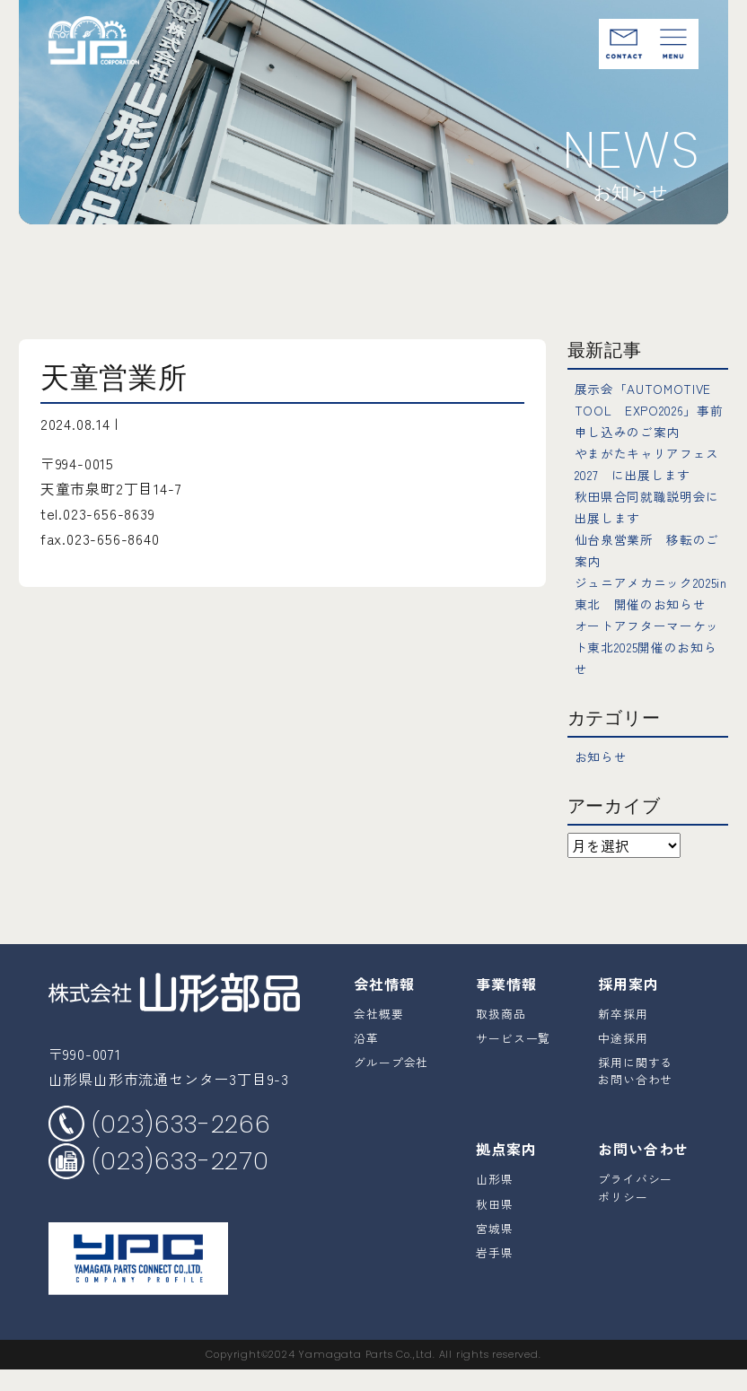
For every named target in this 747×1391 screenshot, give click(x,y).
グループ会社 (391, 1083)
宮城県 (494, 1249)
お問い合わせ (643, 1170)
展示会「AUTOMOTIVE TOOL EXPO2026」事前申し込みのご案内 (659, 409)
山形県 (494, 1200)
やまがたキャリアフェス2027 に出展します (650, 463)
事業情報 (506, 1005)
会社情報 (384, 1005)
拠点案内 (506, 1170)
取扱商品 (500, 1035)
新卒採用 (622, 1035)
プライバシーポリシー (635, 1209)
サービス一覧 (513, 1059)
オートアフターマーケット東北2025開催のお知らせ (651, 667)
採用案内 (628, 1005)
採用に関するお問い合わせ (635, 1092)
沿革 (366, 1059)
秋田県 (494, 1225)
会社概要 (378, 1035)
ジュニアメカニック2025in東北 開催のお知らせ (649, 603)
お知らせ (605, 777)
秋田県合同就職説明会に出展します (650, 506)
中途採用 (622, 1059)
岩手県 (494, 1273)
